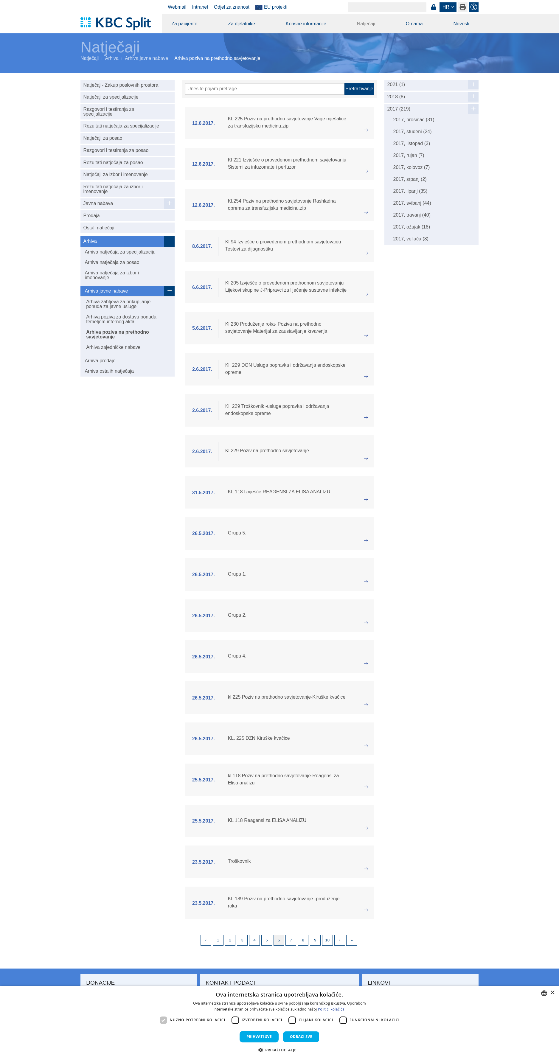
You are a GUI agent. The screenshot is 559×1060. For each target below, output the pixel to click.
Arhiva (112, 58)
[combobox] (544, 993)
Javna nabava (98, 203)
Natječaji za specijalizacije (111, 97)
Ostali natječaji (98, 227)
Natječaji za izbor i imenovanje (115, 174)
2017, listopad (411, 143)
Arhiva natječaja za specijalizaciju (120, 251)
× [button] (552, 993)
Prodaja (91, 215)
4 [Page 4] (254, 940)
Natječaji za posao (102, 138)
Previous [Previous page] (206, 940)
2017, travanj (412, 214)
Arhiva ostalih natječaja (109, 371)
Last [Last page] (351, 940)
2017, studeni (412, 131)
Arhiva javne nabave (146, 58)
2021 (396, 84)
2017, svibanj (412, 203)
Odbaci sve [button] (301, 1036)
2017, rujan (408, 155)
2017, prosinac (413, 119)
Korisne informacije (306, 23)
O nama (414, 23)
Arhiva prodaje (100, 360)
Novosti (461, 23)
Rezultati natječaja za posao (113, 162)
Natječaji (366, 23)
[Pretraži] (264, 89)
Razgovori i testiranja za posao (116, 150)
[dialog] (279, 1023)
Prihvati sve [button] (259, 1036)
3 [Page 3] (242, 940)
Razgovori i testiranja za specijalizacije (108, 111)
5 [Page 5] (266, 940)
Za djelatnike (241, 23)
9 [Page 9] (315, 940)
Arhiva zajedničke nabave (113, 347)
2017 (398, 109)
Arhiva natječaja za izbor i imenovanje (112, 275)
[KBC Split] (118, 23)
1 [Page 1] (218, 940)
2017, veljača (410, 238)
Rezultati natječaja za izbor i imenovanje (113, 189)
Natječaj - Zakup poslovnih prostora (121, 85)
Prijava (433, 7)
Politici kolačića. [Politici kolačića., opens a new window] (332, 1009)
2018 (396, 96)
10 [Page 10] (327, 940)
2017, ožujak (411, 226)
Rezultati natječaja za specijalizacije (121, 125)
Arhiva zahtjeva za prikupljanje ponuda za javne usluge (118, 304)
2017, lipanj (410, 191)
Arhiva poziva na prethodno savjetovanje (117, 334)
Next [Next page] (339, 940)
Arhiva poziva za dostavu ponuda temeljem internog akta (121, 319)
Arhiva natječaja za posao (112, 262)
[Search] (387, 7)
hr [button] (445, 7)
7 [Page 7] (291, 940)
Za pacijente (184, 23)
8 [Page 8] (303, 940)
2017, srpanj (410, 179)
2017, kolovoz (411, 167)
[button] (279, 1050)
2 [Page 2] (230, 940)
